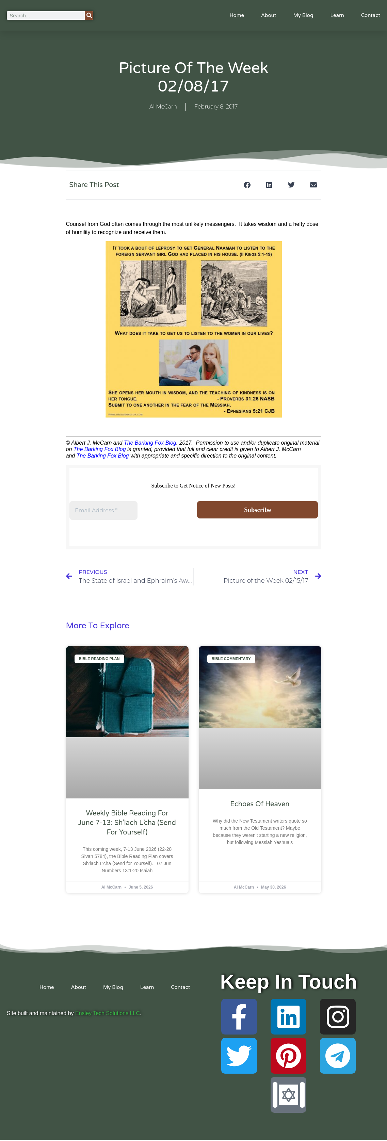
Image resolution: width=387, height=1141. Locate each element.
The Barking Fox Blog (150, 443)
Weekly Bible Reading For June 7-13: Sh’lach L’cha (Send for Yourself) (127, 823)
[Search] (89, 15)
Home (236, 15)
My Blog (303, 15)
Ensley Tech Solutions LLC (107, 1014)
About (268, 15)
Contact (370, 15)
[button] (247, 185)
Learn (337, 15)
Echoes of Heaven (260, 805)
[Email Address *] (103, 510)
